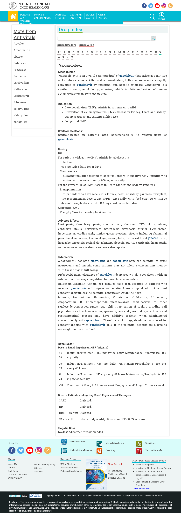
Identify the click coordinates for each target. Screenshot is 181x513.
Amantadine (22, 50)
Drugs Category (66, 44)
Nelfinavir (20, 89)
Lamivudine (21, 82)
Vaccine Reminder (69, 467)
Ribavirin (20, 102)
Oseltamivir (21, 95)
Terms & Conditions (17, 474)
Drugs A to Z (86, 44)
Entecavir (20, 63)
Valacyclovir (22, 115)
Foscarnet (20, 69)
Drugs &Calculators (42, 16)
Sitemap (38, 468)
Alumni (11, 467)
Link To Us (13, 471)
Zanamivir (20, 121)
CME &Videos (102, 16)
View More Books (142, 488)
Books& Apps (90, 16)
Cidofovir (20, 56)
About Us (12, 464)
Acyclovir (20, 43)
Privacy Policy (15, 477)
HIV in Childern (67, 464)
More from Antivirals (25, 34)
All (59, 52)
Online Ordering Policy (44, 464)
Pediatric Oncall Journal (71, 471)
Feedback (38, 471)
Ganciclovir (21, 76)
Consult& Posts (60, 16)
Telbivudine (21, 108)
